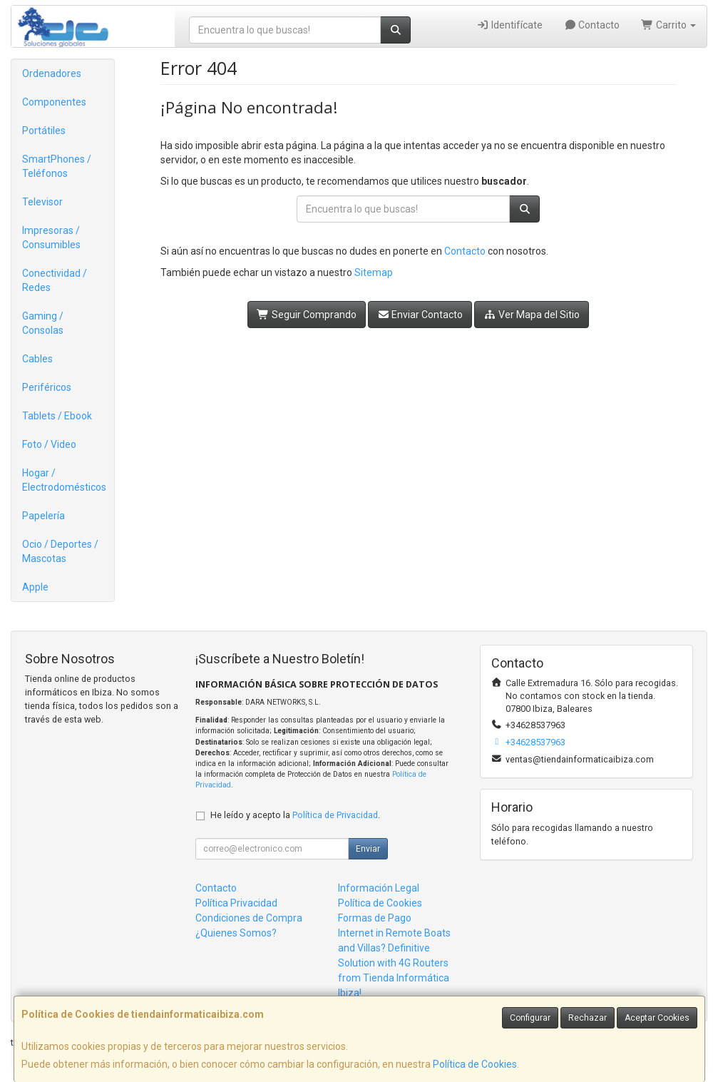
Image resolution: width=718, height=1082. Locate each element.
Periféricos (46, 387)
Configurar (530, 1018)
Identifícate (509, 25)
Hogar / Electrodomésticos (64, 480)
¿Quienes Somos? (236, 933)
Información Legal (378, 888)
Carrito (668, 25)
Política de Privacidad (335, 815)
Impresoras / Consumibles (51, 237)
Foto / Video (49, 444)
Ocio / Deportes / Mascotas (60, 551)
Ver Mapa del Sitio (531, 314)
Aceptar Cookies (657, 1018)
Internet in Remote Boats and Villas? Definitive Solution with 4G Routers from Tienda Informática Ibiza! (394, 963)
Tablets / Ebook (57, 416)
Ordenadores (51, 73)
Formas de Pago (374, 918)
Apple (35, 587)
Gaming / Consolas (42, 323)
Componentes (54, 102)
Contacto (592, 25)
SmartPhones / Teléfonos (56, 166)
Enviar (368, 849)
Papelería (43, 515)
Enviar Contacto (420, 314)
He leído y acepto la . (295, 815)
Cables (37, 358)
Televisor (42, 202)
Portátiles (44, 130)
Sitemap (373, 272)
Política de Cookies (475, 1064)
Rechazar (587, 1018)
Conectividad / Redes (54, 280)
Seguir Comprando (307, 314)
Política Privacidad (236, 903)
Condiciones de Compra (248, 918)
